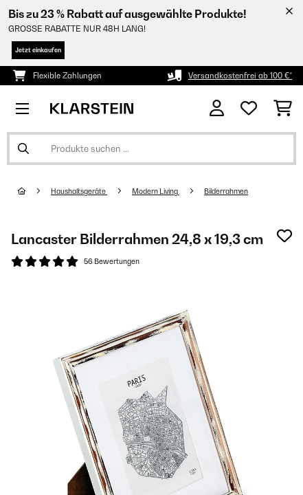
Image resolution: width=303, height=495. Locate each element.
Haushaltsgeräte (79, 191)
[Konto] (217, 108)
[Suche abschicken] (23, 148)
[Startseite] (34, 191)
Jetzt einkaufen (38, 50)
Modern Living (155, 191)
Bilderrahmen (226, 191)
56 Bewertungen (111, 261)
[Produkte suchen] (151, 148)
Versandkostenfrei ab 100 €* (240, 75)
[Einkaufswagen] (282, 108)
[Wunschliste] (248, 108)
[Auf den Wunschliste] (284, 235)
